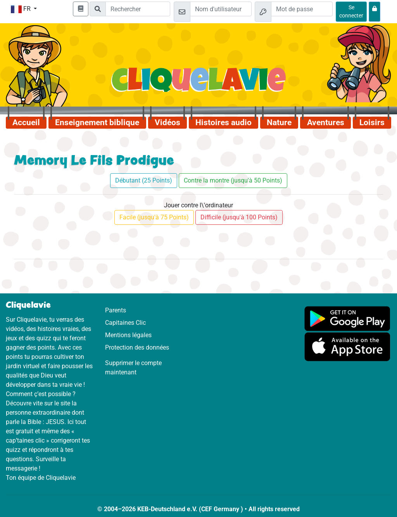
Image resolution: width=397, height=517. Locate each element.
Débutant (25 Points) (143, 180)
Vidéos (167, 122)
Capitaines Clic (125, 322)
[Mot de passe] (302, 9)
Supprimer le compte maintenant (133, 367)
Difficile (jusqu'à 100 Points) (239, 217)
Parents (115, 310)
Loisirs (372, 122)
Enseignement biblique (97, 122)
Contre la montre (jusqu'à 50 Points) (233, 180)
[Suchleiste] (137, 9)
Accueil (26, 122)
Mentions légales (128, 335)
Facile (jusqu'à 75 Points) (154, 217)
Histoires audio (223, 122)
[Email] (221, 9)
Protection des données (137, 347)
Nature (279, 122)
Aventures (325, 122)
